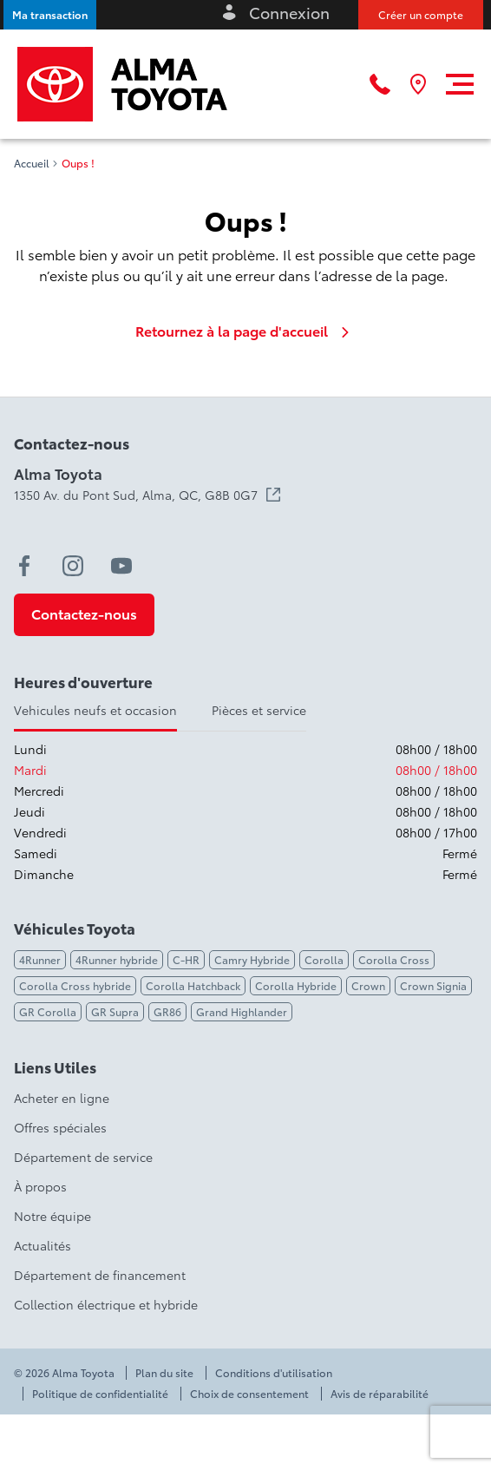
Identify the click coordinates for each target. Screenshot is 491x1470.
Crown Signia (433, 985)
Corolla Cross (393, 959)
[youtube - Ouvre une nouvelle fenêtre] (121, 565)
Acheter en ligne (61, 1097)
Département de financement (100, 1274)
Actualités (42, 1245)
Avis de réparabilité (380, 1394)
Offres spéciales (60, 1127)
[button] (49, 15)
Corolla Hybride (296, 985)
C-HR (186, 959)
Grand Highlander (241, 1011)
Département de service (83, 1156)
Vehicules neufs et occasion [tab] (95, 710)
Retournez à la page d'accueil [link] (245, 330)
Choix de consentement (249, 1394)
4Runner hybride (116, 959)
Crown (368, 985)
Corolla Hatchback (193, 985)
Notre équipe (52, 1215)
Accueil (31, 163)
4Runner (40, 959)
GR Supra (115, 1011)
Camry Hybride (252, 959)
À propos (40, 1186)
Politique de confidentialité (100, 1394)
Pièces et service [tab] (259, 710)
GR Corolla (47, 1011)
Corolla (324, 959)
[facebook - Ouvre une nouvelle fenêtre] (24, 565)
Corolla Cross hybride (75, 985)
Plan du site (164, 1373)
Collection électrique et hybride (106, 1304)
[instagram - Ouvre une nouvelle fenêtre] (72, 565)
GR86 (167, 1011)
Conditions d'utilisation (273, 1373)
